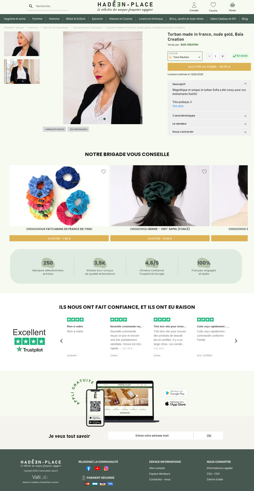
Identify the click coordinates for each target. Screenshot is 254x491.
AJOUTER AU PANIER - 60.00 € (209, 66)
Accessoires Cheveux (86, 27)
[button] (209, 84)
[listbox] (185, 58)
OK (209, 436)
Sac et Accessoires (55, 27)
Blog (244, 19)
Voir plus (177, 106)
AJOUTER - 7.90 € (59, 238)
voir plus (127, 348)
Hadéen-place (14, 27)
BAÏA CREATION (189, 44)
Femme (33, 27)
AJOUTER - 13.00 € (160, 238)
